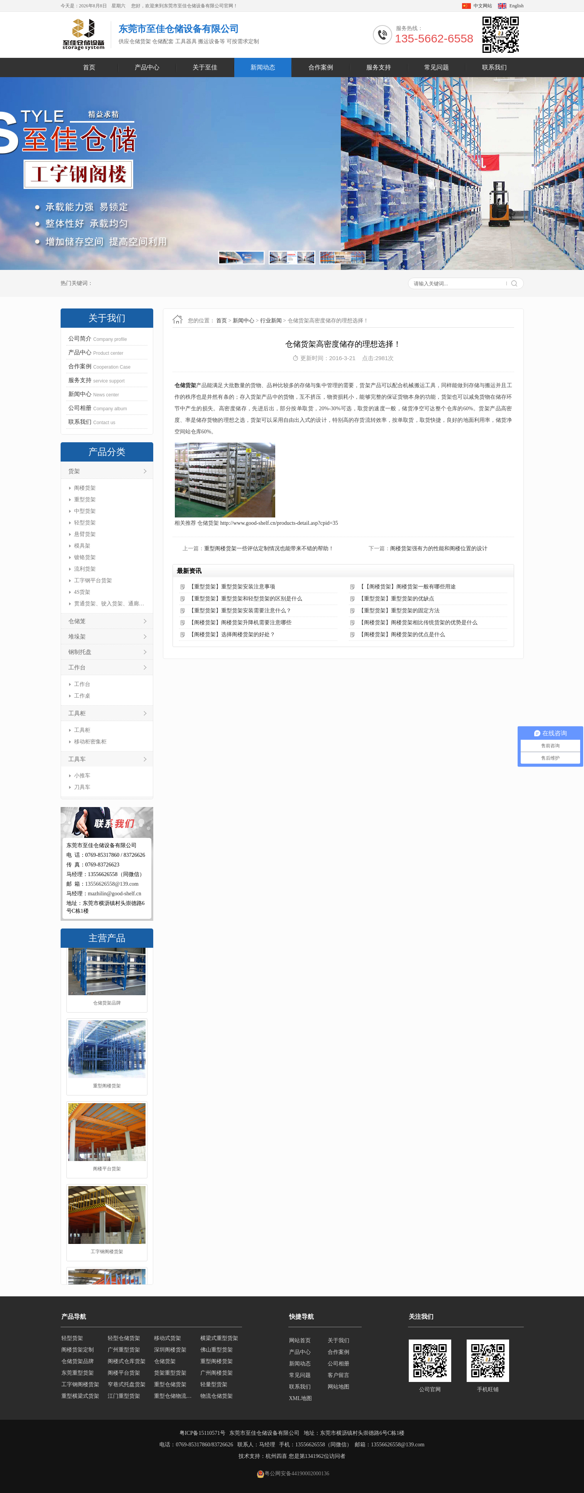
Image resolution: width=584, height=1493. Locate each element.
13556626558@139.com (112, 884)
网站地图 (338, 1387)
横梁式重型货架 (219, 1340)
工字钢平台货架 (93, 580)
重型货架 (85, 499)
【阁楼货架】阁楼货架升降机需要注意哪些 (240, 622)
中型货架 (85, 511)
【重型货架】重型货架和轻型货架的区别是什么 (245, 599)
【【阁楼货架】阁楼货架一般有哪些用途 (407, 587)
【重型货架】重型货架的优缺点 (396, 599)
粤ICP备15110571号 (202, 1433)
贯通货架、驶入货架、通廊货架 (110, 604)
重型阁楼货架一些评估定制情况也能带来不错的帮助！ (269, 548)
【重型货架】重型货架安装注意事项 (232, 587)
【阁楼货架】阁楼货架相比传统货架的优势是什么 (418, 622)
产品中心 (147, 67)
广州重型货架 (124, 1352)
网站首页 (300, 1340)
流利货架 (85, 569)
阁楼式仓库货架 (127, 1364)
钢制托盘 (79, 652)
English (517, 5)
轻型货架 (85, 523)
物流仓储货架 (216, 1398)
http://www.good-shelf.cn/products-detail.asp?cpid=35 (279, 523)
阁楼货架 (85, 488)
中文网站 (483, 5)
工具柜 (77, 713)
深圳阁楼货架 (170, 1352)
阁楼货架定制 (77, 1352)
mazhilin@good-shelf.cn (114, 893)
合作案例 (320, 67)
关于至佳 (205, 67)
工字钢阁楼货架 (107, 1269)
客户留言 (338, 1375)
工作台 (77, 667)
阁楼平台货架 (107, 1186)
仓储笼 (77, 621)
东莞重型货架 (77, 1375)
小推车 (82, 776)
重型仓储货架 (170, 1387)
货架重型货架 (170, 1375)
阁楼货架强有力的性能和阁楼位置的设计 (439, 548)
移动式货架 (167, 1340)
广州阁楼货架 (216, 1375)
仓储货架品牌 (107, 1020)
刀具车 (82, 787)
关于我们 (338, 1340)
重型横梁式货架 (80, 1398)
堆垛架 (77, 637)
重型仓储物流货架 (175, 1398)
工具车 (77, 759)
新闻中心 (243, 321)
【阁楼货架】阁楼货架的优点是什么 (402, 634)
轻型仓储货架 (124, 1340)
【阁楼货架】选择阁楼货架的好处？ (232, 634)
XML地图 (300, 1398)
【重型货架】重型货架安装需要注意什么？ (240, 610)
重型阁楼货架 (107, 1103)
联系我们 (494, 67)
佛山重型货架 (216, 1352)
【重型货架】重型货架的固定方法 (399, 610)
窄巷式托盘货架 (127, 1387)
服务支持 (378, 67)
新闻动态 (263, 67)
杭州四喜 (276, 1456)
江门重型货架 (124, 1398)
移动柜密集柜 (90, 742)
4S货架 (82, 592)
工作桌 (82, 696)
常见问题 (436, 67)
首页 (89, 67)
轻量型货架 (213, 1387)
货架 (74, 471)
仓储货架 (185, 385)
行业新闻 (271, 321)
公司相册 (338, 1364)
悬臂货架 (85, 534)
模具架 (82, 546)
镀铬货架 (85, 557)
